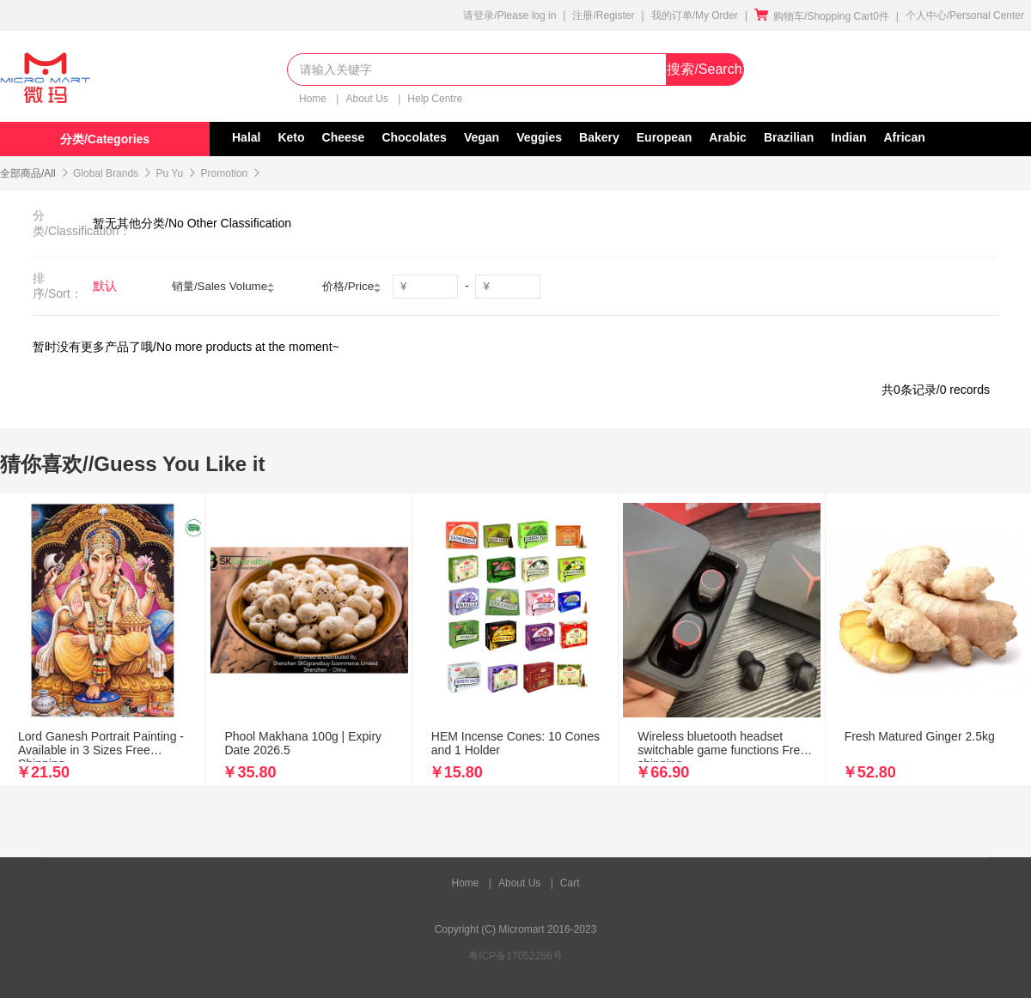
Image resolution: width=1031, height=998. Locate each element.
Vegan (481, 137)
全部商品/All (28, 173)
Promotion (224, 173)
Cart (570, 883)
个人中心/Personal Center (965, 15)
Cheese (343, 137)
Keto (291, 137)
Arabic (728, 137)
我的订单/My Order (694, 15)
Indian (848, 137)
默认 (105, 286)
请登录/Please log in (509, 15)
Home (314, 99)
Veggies (539, 137)
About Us (368, 99)
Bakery (599, 137)
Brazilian (789, 137)
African (904, 137)
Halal (246, 137)
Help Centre (434, 99)
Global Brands (105, 173)
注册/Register (603, 15)
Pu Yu (169, 173)
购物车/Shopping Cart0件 (821, 16)
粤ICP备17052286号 (515, 956)
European (664, 137)
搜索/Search (704, 69)
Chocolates (413, 137)
